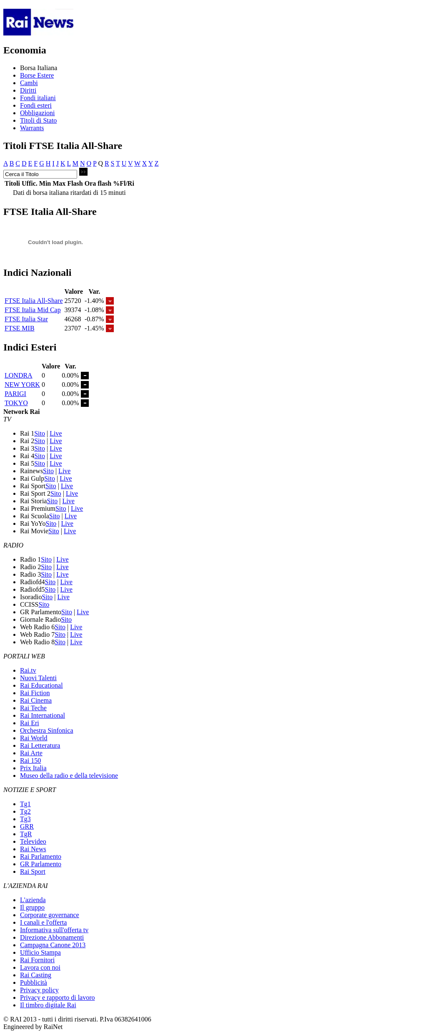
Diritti (28, 90)
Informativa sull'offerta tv (54, 929)
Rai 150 (30, 760)
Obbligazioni (37, 112)
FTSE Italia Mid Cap (33, 309)
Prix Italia (33, 768)
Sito (39, 433)
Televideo (33, 841)
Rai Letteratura (40, 745)
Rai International (42, 715)
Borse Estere (37, 75)
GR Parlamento (40, 864)
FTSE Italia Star (26, 319)
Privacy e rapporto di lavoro (57, 997)
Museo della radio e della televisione (69, 775)
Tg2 (25, 811)
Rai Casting (35, 975)
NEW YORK (22, 384)
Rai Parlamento (40, 856)
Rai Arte (31, 753)
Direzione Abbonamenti (52, 937)
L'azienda (33, 899)
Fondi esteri (36, 105)
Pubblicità (33, 982)
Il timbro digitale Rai (48, 1005)
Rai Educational (41, 685)
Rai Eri (29, 722)
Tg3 (25, 818)
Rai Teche (33, 707)
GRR (27, 826)
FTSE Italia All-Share (34, 300)
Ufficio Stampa (40, 952)
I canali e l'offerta (43, 922)
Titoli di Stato (38, 120)
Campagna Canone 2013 (52, 944)
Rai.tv (28, 670)
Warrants (32, 127)
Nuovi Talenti (38, 677)
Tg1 (25, 803)
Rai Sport (32, 871)
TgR (26, 833)
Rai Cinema (36, 700)
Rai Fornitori (37, 959)
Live (56, 433)
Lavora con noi (40, 967)
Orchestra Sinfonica (46, 730)
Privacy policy (39, 990)
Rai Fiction (35, 692)
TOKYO (16, 402)
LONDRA (19, 375)
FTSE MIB (20, 328)
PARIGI (15, 393)
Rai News (33, 848)
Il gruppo (32, 907)
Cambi (29, 82)
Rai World (34, 737)
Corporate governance (49, 914)
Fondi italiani (38, 97)
